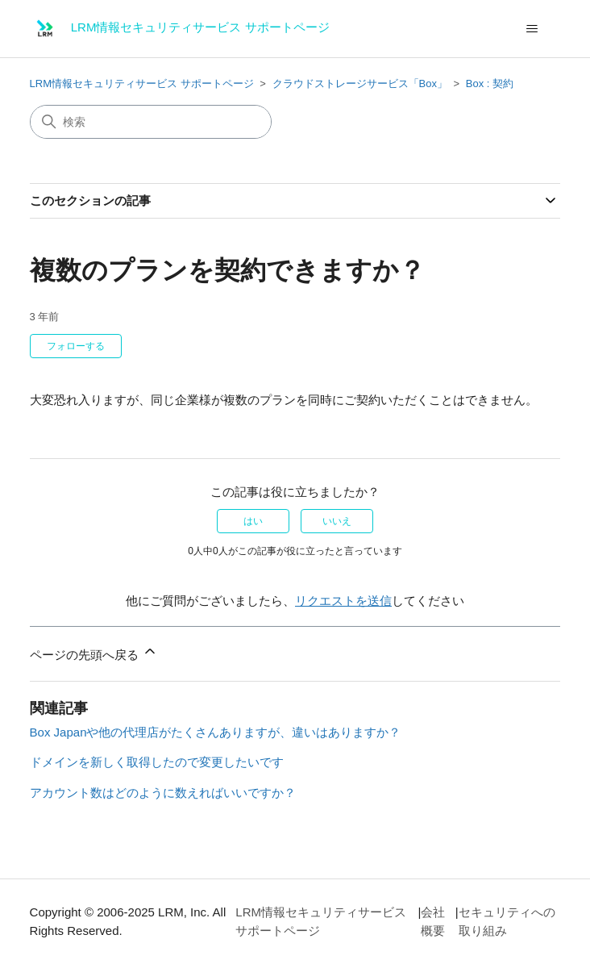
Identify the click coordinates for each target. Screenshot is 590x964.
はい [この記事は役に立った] (253, 521)
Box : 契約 (489, 83)
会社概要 (433, 921)
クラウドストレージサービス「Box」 (359, 83)
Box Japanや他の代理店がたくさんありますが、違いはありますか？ (215, 732)
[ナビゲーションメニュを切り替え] (531, 29)
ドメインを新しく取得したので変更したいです (157, 762)
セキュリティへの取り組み (507, 921)
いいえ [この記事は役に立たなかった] (336, 521)
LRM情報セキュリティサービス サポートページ (142, 83)
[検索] (151, 122)
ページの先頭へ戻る (94, 652)
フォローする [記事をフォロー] (76, 346)
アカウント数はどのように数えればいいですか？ (163, 792)
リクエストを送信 (343, 600)
